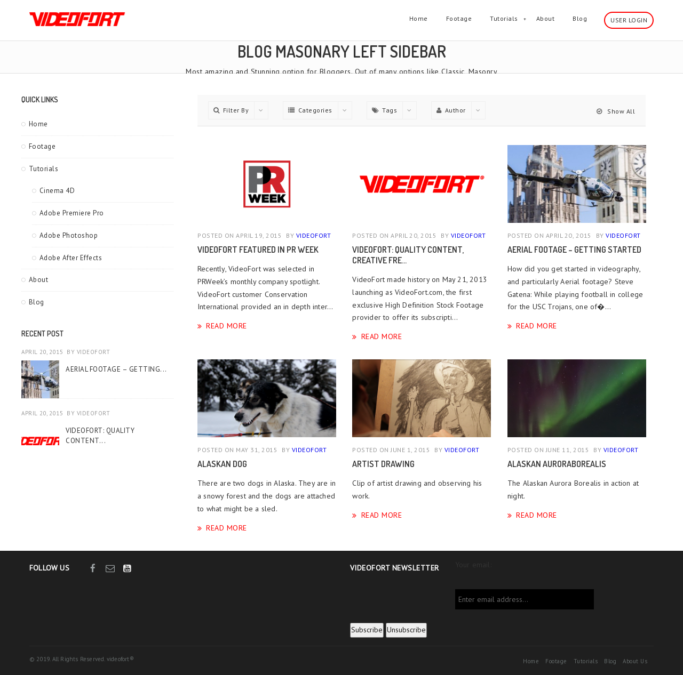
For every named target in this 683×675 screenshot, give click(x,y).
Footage (459, 18)
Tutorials (504, 18)
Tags (385, 110)
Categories (310, 110)
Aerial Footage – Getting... (116, 369)
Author (451, 110)
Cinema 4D (57, 190)
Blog (580, 18)
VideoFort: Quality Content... (100, 435)
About (545, 18)
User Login (628, 20)
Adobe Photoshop (68, 235)
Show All (616, 111)
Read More (226, 325)
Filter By (231, 110)
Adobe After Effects (70, 257)
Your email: (473, 564)
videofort (93, 352)
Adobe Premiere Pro (71, 213)
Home (418, 18)
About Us (635, 661)
